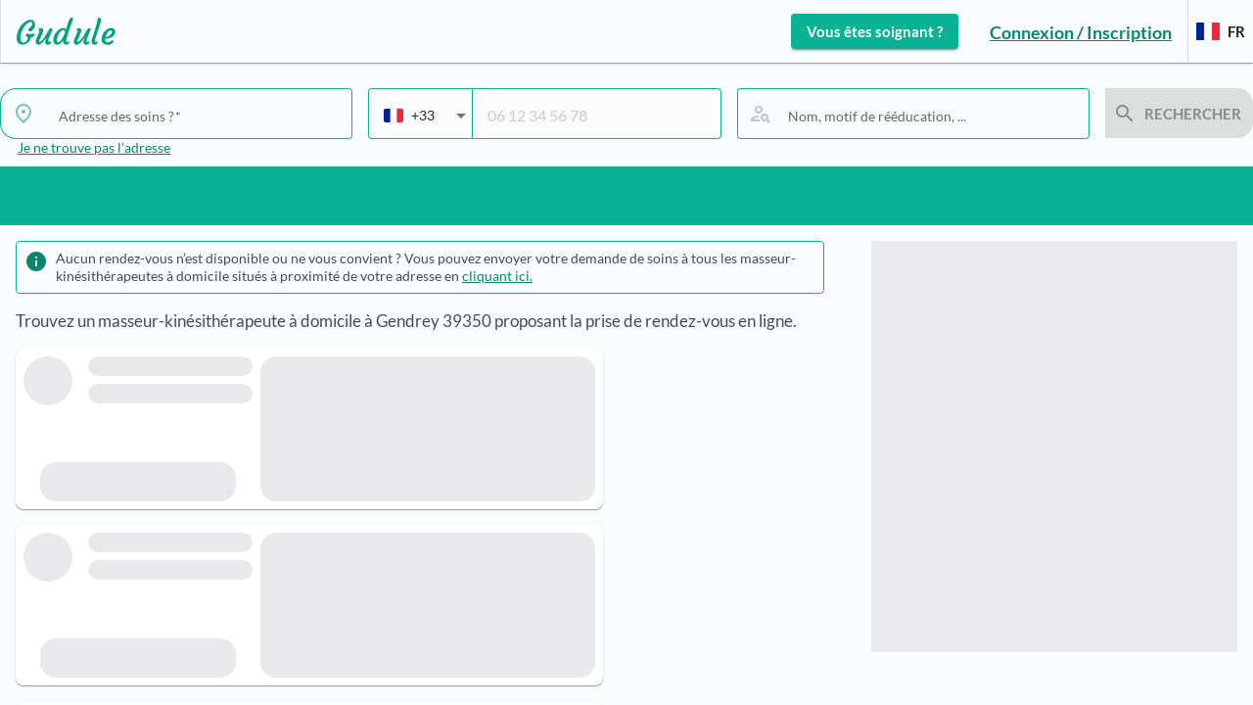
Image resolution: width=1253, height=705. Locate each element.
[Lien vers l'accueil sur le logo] (58, 31)
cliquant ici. (497, 275)
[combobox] (198, 115)
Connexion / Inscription (1081, 32)
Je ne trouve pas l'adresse (94, 147)
